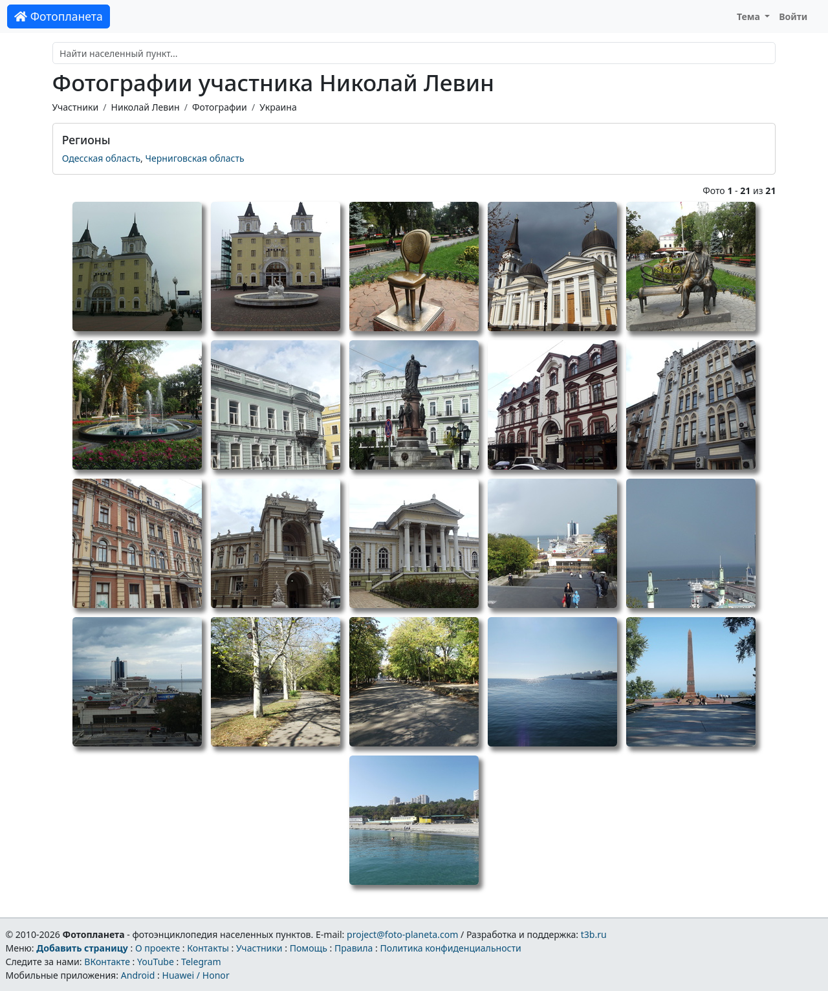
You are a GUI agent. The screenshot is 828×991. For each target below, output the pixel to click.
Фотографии (219, 107)
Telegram (201, 961)
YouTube (155, 961)
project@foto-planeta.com (402, 934)
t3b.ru (594, 934)
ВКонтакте (107, 961)
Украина (278, 107)
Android (138, 975)
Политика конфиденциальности (450, 948)
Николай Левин (145, 107)
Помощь (308, 948)
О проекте (157, 948)
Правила (353, 948)
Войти (793, 16)
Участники (75, 107)
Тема (750, 16)
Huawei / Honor (195, 975)
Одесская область (101, 158)
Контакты (208, 948)
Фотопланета (58, 16)
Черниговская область (195, 158)
